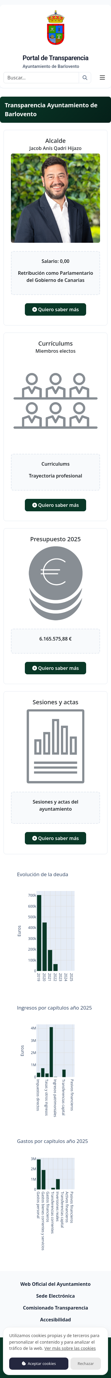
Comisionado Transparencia (55, 1307)
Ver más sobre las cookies (70, 1348)
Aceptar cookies (39, 1363)
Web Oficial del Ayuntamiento (55, 1284)
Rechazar (86, 1363)
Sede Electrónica (55, 1296)
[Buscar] (41, 77)
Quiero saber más (55, 309)
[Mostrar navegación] (102, 77)
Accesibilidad (55, 1319)
